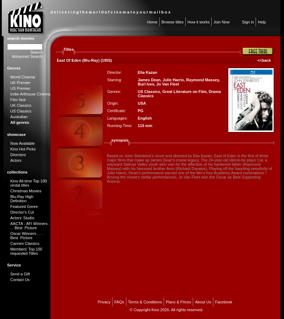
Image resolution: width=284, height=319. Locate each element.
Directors (18, 155)
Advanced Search (27, 56)
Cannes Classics (24, 243)
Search (36, 52)
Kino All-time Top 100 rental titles (28, 183)
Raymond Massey (202, 80)
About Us (203, 302)
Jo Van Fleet (168, 84)
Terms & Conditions (145, 302)
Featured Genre (24, 206)
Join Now (221, 22)
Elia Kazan (147, 72)
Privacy (104, 302)
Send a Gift (20, 274)
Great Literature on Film (184, 91)
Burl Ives (146, 84)
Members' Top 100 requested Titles (26, 251)
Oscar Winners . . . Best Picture (26, 235)
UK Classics (20, 105)
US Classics (20, 111)
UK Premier (20, 83)
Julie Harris (173, 80)
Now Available (22, 143)
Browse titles (173, 22)
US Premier (20, 88)
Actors (15, 160)
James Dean (149, 80)
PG (140, 111)
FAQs (119, 302)
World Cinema (22, 77)
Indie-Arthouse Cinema (30, 94)
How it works (198, 22)
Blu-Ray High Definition (21, 198)
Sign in (248, 22)
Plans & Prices (178, 302)
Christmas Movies (25, 191)
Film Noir (18, 100)
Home (152, 22)
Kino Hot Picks (23, 149)
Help (262, 22)
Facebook (223, 302)
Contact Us (19, 279)
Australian (19, 117)
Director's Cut (22, 212)
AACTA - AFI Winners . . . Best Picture (30, 225)
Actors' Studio (22, 218)
